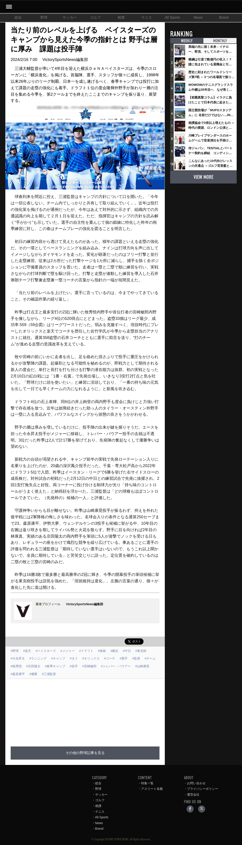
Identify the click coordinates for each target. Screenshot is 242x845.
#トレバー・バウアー (116, 666)
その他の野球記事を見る (85, 753)
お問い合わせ (196, 783)
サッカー (70, 17)
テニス (146, 17)
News (198, 17)
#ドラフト (86, 651)
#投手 (74, 666)
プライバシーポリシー (202, 789)
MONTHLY (220, 40)
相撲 (121, 17)
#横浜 (114, 651)
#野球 (15, 651)
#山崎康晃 (142, 666)
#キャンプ (58, 658)
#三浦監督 (49, 674)
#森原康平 (18, 674)
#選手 (124, 658)
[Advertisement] (111, 710)
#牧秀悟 (16, 666)
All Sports (172, 17)
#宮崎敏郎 (89, 666)
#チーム (150, 658)
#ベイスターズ (46, 651)
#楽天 (27, 651)
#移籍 (102, 651)
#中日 (127, 651)
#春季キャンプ (55, 666)
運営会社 (193, 794)
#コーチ (109, 658)
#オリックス (91, 658)
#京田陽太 (33, 666)
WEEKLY (187, 40)
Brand (224, 17)
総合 (18, 17)
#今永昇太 (18, 658)
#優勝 (33, 674)
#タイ (74, 658)
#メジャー (68, 651)
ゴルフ (95, 17)
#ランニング (38, 658)
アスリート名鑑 (152, 789)
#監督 (136, 658)
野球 (43, 17)
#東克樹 (140, 651)
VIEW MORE (203, 177)
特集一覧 (147, 783)
